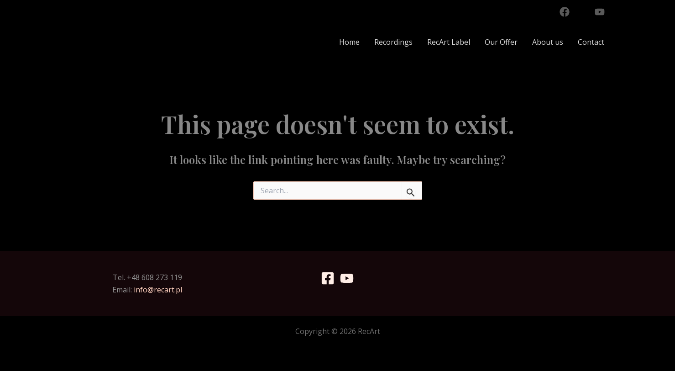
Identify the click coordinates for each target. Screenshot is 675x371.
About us (547, 42)
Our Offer (501, 42)
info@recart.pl (158, 290)
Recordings (393, 42)
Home (349, 42)
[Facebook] (564, 12)
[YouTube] (600, 12)
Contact (591, 42)
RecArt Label (448, 42)
